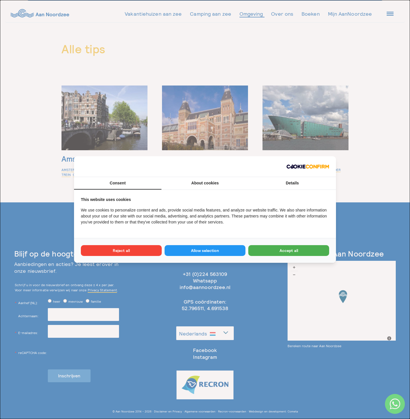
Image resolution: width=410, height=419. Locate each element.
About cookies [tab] (205, 183)
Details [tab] (292, 183)
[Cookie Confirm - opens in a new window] (307, 166)
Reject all (121, 250)
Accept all (289, 250)
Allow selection (205, 250)
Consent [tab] (118, 183)
